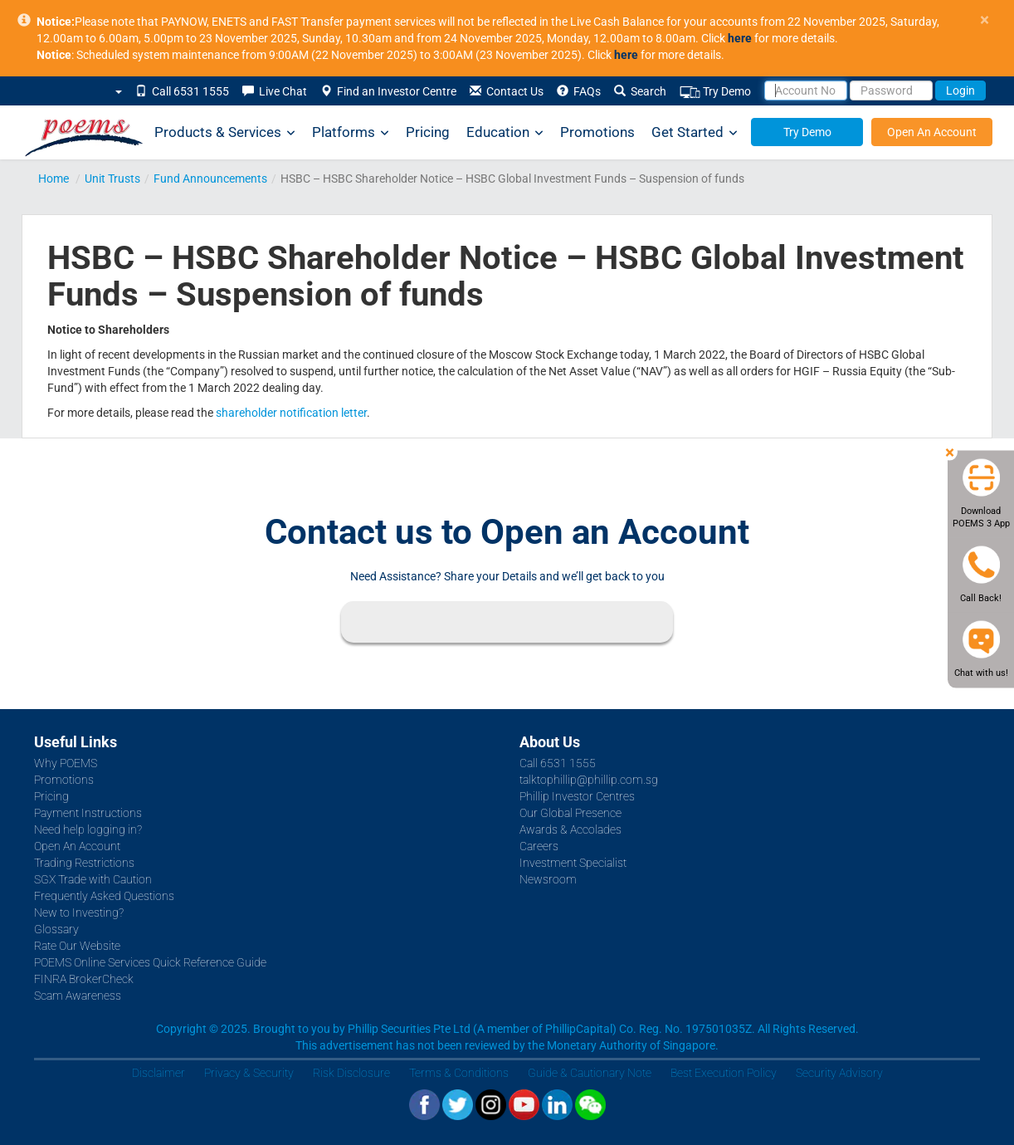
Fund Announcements (210, 178)
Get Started (694, 132)
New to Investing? (79, 912)
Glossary (56, 929)
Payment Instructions (88, 813)
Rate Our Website (77, 945)
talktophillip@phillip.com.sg (588, 779)
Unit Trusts (112, 178)
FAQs (579, 91)
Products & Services (224, 132)
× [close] (984, 20)
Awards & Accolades (570, 829)
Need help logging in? (88, 829)
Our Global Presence (570, 813)
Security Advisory (839, 1072)
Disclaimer (158, 1072)
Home (53, 178)
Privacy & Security (249, 1072)
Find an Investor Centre (388, 91)
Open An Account (932, 132)
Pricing (428, 132)
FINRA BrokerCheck (84, 979)
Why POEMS (65, 763)
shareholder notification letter (291, 412)
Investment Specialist (572, 862)
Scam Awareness (77, 995)
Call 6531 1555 (182, 91)
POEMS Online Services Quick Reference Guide (150, 962)
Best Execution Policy (723, 1072)
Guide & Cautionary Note (589, 1072)
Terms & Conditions (459, 1072)
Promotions (597, 132)
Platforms (350, 132)
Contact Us (507, 91)
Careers (538, 846)
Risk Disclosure (351, 1072)
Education (505, 132)
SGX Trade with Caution (93, 879)
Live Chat (274, 91)
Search (640, 91)
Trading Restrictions (84, 862)
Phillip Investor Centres (577, 796)
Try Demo (715, 92)
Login (960, 90)
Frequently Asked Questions (104, 896)
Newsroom (548, 879)
